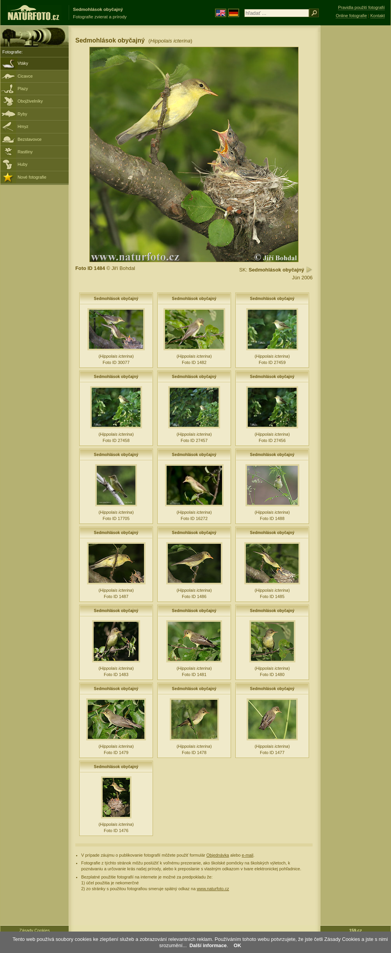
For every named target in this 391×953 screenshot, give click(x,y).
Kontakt (377, 15)
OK (237, 945)
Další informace (208, 945)
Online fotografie (351, 15)
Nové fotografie (32, 177)
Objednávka (217, 855)
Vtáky (23, 63)
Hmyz (23, 126)
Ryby (22, 114)
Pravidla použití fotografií (361, 7)
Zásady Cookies (35, 930)
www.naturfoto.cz (213, 888)
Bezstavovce (30, 139)
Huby (22, 164)
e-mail (248, 855)
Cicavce (25, 76)
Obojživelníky (30, 101)
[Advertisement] (355, 150)
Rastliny (25, 151)
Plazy (23, 88)
